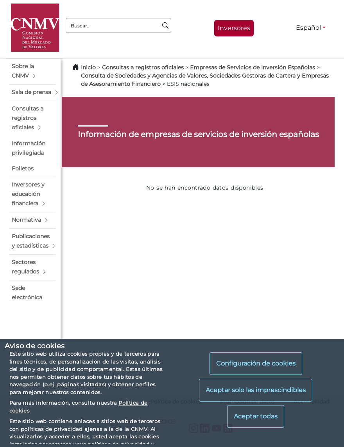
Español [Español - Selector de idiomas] (308, 27)
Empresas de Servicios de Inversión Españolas (252, 67)
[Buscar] (165, 25)
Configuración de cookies (256, 363)
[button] (32, 71)
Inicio (88, 67)
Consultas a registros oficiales (143, 67)
